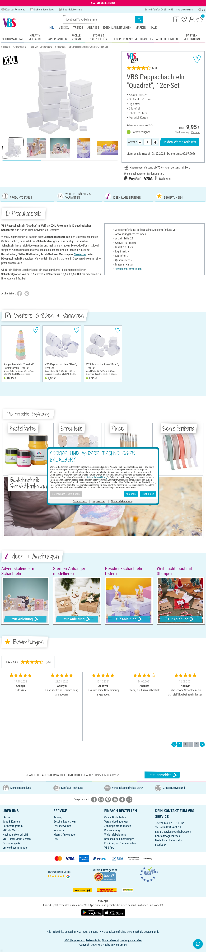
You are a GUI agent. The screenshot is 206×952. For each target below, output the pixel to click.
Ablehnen (131, 493)
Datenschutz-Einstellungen (119, 839)
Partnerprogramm (13, 826)
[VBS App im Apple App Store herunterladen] (114, 912)
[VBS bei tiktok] (122, 799)
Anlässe (93, 27)
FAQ (55, 839)
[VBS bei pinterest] (108, 799)
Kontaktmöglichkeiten (167, 836)
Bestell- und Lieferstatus (169, 840)
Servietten (80, 254)
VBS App (109, 847)
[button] (4, 92)
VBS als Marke (11, 830)
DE (201, 9)
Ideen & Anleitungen (117, 27)
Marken (141, 27)
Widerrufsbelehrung (115, 834)
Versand (195, 132)
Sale (153, 27)
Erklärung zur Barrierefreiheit (120, 843)
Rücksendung (112, 830)
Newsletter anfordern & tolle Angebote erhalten (60, 775)
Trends (78, 27)
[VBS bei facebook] (94, 799)
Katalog (57, 817)
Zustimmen (148, 493)
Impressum (99, 501)
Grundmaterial (20, 46)
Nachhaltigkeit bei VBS (15, 834)
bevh (105, 870)
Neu (52, 27)
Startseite (5, 46)
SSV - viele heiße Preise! (103, 2)
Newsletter (59, 830)
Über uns (8, 817)
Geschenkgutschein (64, 821)
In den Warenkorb (179, 142)
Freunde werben (62, 826)
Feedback (160, 844)
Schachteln (60, 46)
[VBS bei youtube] (115, 799)
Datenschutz (80, 501)
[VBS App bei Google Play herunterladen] (92, 912)
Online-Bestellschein (115, 817)
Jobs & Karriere (11, 821)
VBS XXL (64, 27)
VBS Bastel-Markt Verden (17, 839)
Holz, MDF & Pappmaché (41, 46)
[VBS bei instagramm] (101, 799)
